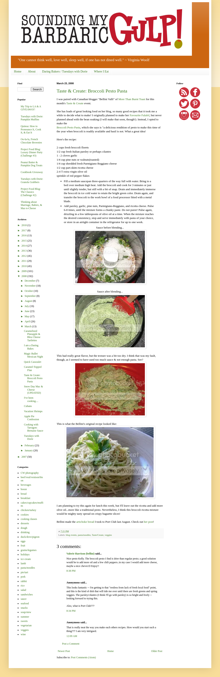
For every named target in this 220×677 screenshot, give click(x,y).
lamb (23, 563)
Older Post (156, 651)
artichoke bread (85, 521)
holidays (25, 554)
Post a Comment (70, 643)
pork (23, 576)
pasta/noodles (84, 535)
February (30, 445)
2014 (24, 245)
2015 (24, 240)
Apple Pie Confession (31, 418)
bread (24, 493)
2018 (24, 225)
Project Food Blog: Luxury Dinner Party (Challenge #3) (31, 152)
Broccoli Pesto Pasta (68, 127)
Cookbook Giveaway (32, 172)
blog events (71, 535)
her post (148, 521)
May (27, 316)
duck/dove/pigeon (30, 536)
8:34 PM (71, 610)
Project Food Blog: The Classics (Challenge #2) (31, 192)
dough (24, 527)
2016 (24, 235)
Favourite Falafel (139, 115)
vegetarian (26, 625)
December (30, 280)
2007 (24, 456)
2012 (24, 255)
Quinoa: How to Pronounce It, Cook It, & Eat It (31, 129)
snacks (24, 607)
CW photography (30, 472)
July (27, 306)
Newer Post (64, 651)
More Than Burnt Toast (131, 99)
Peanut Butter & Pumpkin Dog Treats (31, 164)
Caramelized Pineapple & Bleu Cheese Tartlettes (32, 335)
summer (25, 616)
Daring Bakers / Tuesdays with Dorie (64, 71)
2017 (24, 230)
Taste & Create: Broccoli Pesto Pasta (92, 91)
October (29, 290)
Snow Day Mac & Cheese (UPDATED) (33, 389)
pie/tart (24, 572)
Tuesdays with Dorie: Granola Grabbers (32, 180)
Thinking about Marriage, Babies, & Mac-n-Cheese (31, 205)
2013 (24, 250)
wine (23, 634)
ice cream (26, 559)
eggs (23, 541)
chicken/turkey (28, 510)
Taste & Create (74, 103)
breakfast (25, 498)
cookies (25, 514)
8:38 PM (71, 570)
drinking (25, 532)
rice (23, 585)
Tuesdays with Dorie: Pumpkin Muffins (32, 118)
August (29, 300)
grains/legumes (29, 550)
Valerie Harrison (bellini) (80, 553)
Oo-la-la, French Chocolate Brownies (31, 141)
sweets (24, 621)
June (27, 311)
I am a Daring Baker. (31, 347)
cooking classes (29, 519)
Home (17, 71)
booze (24, 489)
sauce (24, 598)
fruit (23, 545)
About (32, 71)
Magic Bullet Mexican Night (33, 355)
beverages (26, 484)
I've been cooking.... (31, 399)
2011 (24, 260)
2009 (24, 271)
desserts (25, 523)
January (29, 450)
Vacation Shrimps (33, 411)
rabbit (24, 581)
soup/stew (26, 612)
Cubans (28, 406)
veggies (108, 535)
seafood (25, 603)
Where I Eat (101, 71)
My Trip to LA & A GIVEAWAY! (31, 108)
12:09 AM (71, 636)
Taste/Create (97, 535)
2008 (24, 276)
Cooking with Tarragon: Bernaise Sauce (33, 427)
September (30, 295)
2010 (24, 266)
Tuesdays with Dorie (31, 437)
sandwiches (27, 594)
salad (23, 589)
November (30, 285)
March (28, 326)
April (28, 321)
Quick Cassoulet (32, 361)
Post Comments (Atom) (83, 657)
